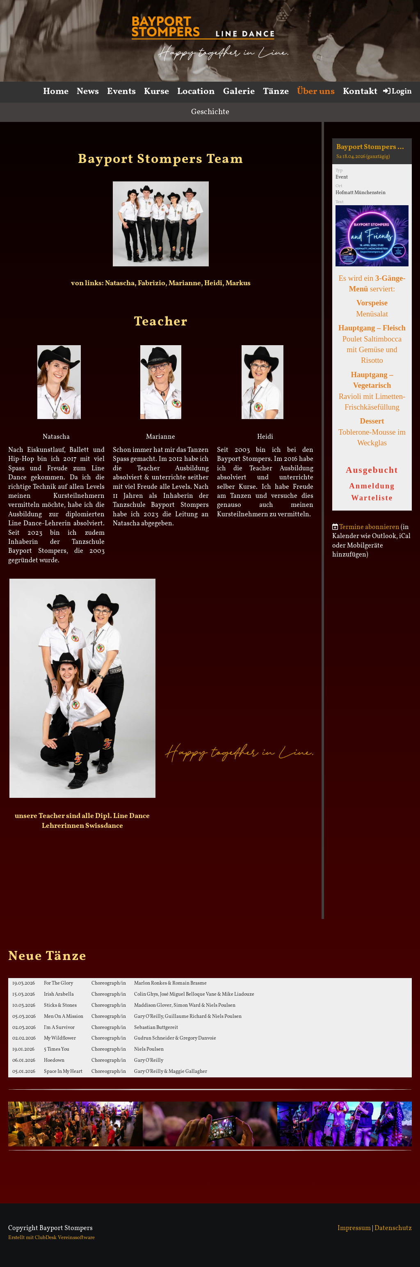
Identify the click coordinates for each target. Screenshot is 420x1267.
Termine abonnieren (369, 527)
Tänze (276, 91)
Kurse (156, 91)
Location (196, 91)
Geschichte (210, 112)
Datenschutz (393, 1228)
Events (121, 91)
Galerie (239, 91)
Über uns (316, 91)
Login (397, 91)
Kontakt (360, 91)
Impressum (354, 1228)
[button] (372, 324)
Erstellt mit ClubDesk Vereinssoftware (51, 1238)
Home (55, 91)
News (88, 91)
